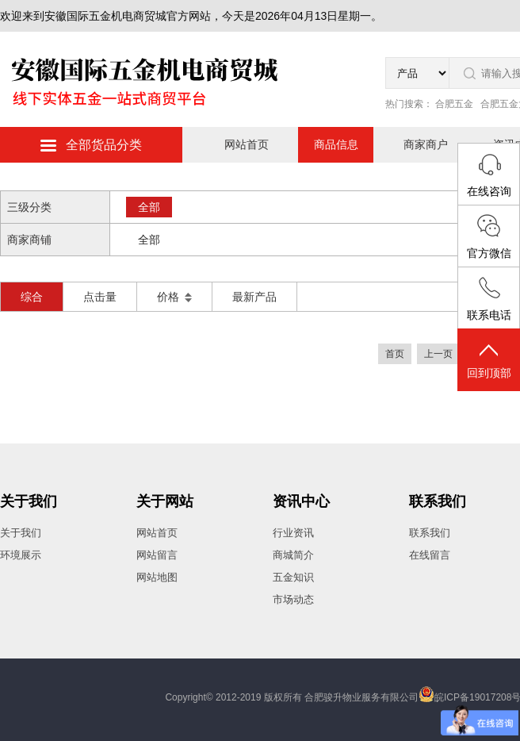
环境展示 (20, 555)
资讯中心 (301, 501)
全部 (149, 207)
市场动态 (293, 599)
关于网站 (164, 501)
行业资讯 (293, 533)
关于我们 (28, 501)
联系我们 (437, 501)
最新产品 (254, 296)
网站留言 (157, 555)
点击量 (100, 296)
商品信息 (336, 144)
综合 (32, 296)
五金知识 (293, 577)
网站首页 (246, 144)
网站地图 (157, 577)
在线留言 (429, 555)
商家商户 (425, 144)
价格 (174, 296)
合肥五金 (454, 103)
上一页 (438, 353)
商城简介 (293, 555)
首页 (394, 353)
